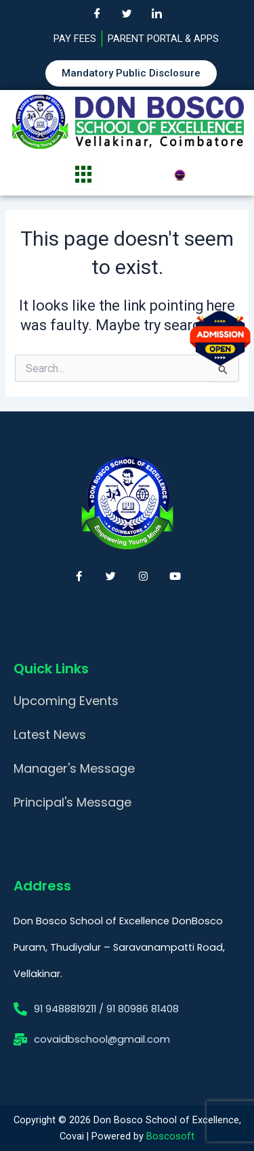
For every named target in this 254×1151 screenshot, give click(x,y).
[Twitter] (127, 13)
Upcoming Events (66, 700)
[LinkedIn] (157, 13)
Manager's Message (74, 768)
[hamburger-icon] (83, 174)
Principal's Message (72, 802)
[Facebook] (97, 13)
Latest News (50, 734)
